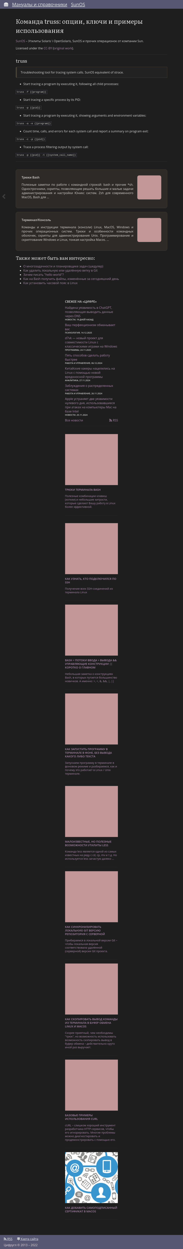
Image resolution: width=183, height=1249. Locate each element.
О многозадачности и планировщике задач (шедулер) (63, 264)
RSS (113, 418)
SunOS (78, 4)
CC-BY (48, 48)
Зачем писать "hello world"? (43, 273)
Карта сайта (27, 1237)
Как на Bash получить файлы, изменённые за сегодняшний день (71, 277)
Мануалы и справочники (39, 4)
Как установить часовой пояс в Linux (50, 281)
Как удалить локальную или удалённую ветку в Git (60, 268)
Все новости (74, 418)
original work (63, 48)
